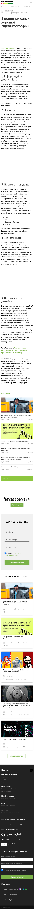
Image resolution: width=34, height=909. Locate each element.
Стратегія (24, 609)
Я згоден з (13, 553)
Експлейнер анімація (8, 798)
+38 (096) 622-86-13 (11, 889)
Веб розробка (6, 791)
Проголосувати (17, 505)
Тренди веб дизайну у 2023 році (14, 739)
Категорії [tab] (16, 478)
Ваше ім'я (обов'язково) (17, 858)
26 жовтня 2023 (9, 642)
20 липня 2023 (9, 676)
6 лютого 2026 (9, 609)
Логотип (4, 779)
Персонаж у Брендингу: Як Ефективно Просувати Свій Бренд (16, 670)
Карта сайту (5, 810)
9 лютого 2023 (9, 711)
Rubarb (3, 6)
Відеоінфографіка (16, 6)
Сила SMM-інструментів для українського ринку (13, 637)
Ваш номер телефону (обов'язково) (17, 865)
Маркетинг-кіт (6, 782)
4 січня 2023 (9, 744)
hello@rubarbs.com (10, 895)
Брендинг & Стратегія (9, 774)
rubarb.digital (8, 900)
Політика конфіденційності (10, 813)
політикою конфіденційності (18, 870)
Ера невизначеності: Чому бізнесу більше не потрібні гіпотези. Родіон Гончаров (15, 602)
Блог (8, 6)
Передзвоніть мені (17, 877)
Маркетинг (19, 609)
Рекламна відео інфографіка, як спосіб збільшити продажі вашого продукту (14, 350)
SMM (3, 803)
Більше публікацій (16, 756)
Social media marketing (8, 805)
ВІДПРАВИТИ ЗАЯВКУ (17, 562)
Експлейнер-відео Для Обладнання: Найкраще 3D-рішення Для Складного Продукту (17, 460)
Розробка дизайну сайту (9, 789)
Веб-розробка (14, 747)
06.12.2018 (9, 11)
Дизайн (13, 679)
